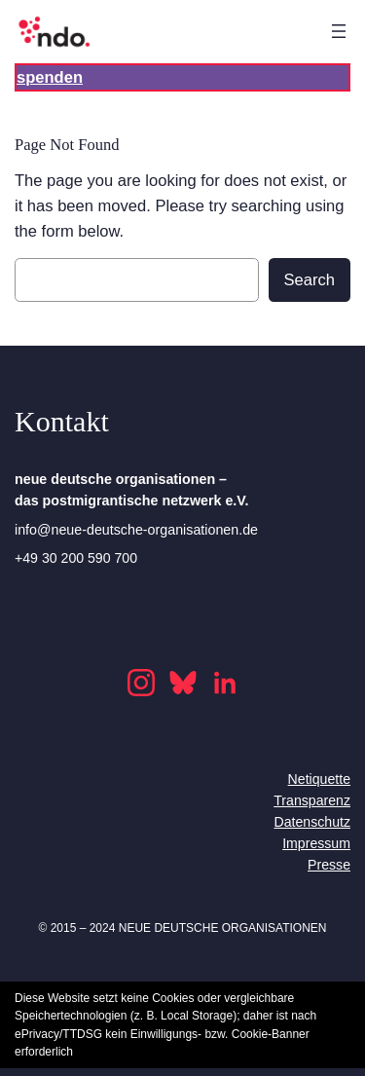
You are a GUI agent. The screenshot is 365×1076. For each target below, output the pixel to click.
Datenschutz (312, 822)
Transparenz (312, 800)
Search (309, 280)
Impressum (316, 843)
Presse (329, 864)
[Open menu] (338, 31)
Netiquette (319, 779)
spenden (50, 77)
